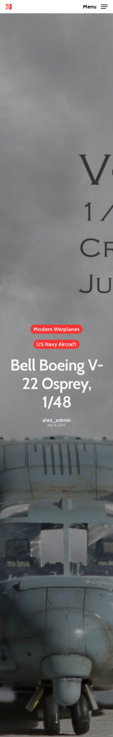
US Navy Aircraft (56, 345)
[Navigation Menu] (95, 6)
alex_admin (56, 421)
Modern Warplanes (56, 330)
